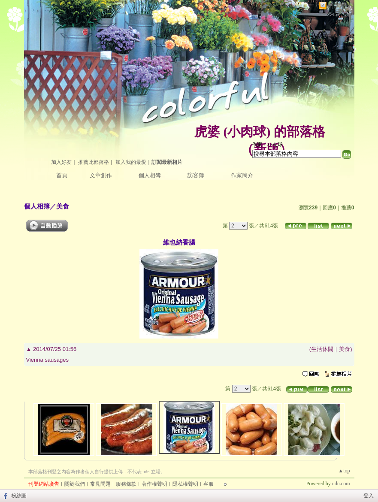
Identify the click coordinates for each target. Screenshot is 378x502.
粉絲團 (19, 496)
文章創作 (101, 175)
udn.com (341, 484)
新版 (266, 149)
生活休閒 (322, 349)
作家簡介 (242, 175)
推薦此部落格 (93, 162)
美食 (62, 206)
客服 (208, 484)
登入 (368, 496)
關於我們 (74, 484)
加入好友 (61, 162)
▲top (344, 471)
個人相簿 (150, 175)
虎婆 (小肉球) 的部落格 (259, 131)
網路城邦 (339, 6)
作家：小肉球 (267, 145)
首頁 (61, 175)
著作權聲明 (154, 484)
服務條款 (126, 484)
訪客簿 (195, 175)
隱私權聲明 (185, 484)
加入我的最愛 (130, 162)
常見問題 (100, 484)
